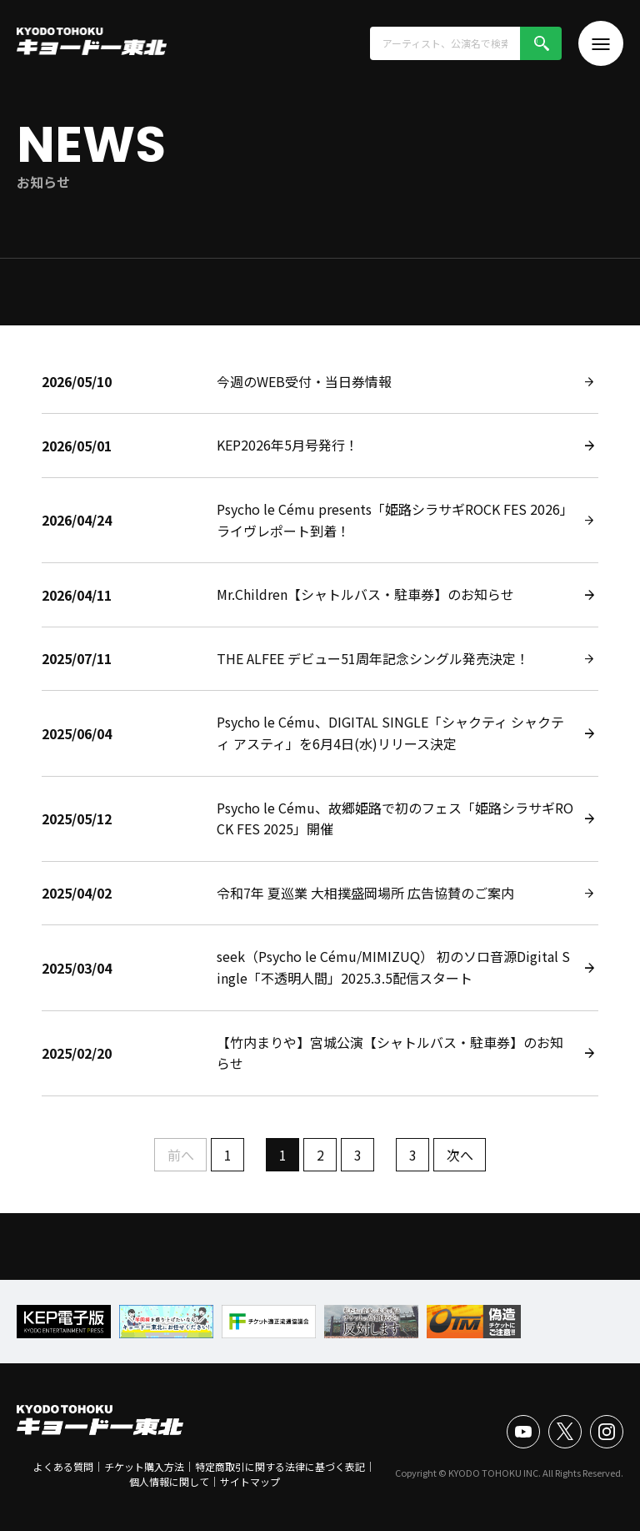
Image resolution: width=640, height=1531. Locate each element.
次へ (460, 1155)
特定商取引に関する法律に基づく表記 (280, 1466)
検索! (541, 43)
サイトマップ (250, 1481)
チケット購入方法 (144, 1466)
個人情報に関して (169, 1481)
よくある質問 (63, 1466)
